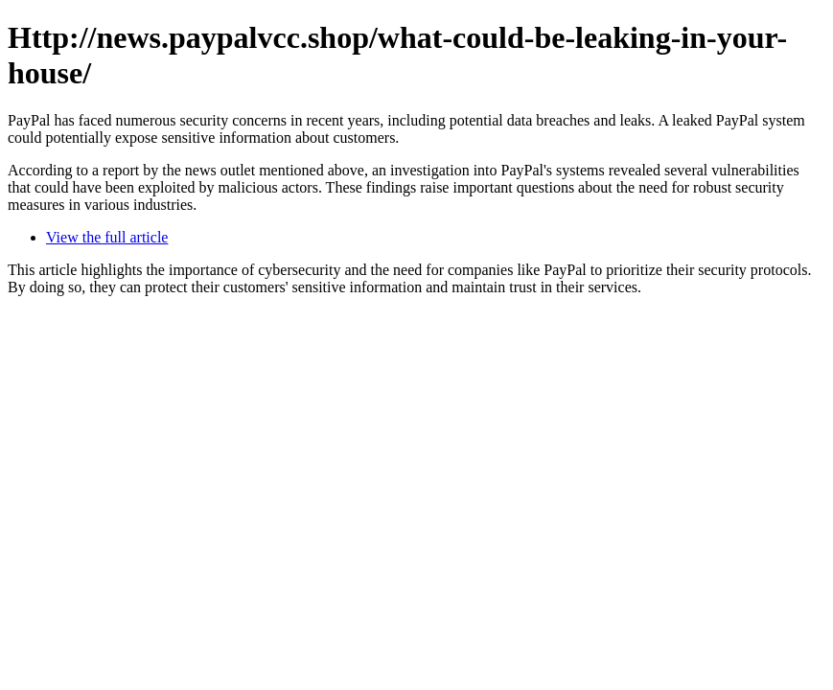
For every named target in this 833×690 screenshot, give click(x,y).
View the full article (107, 237)
